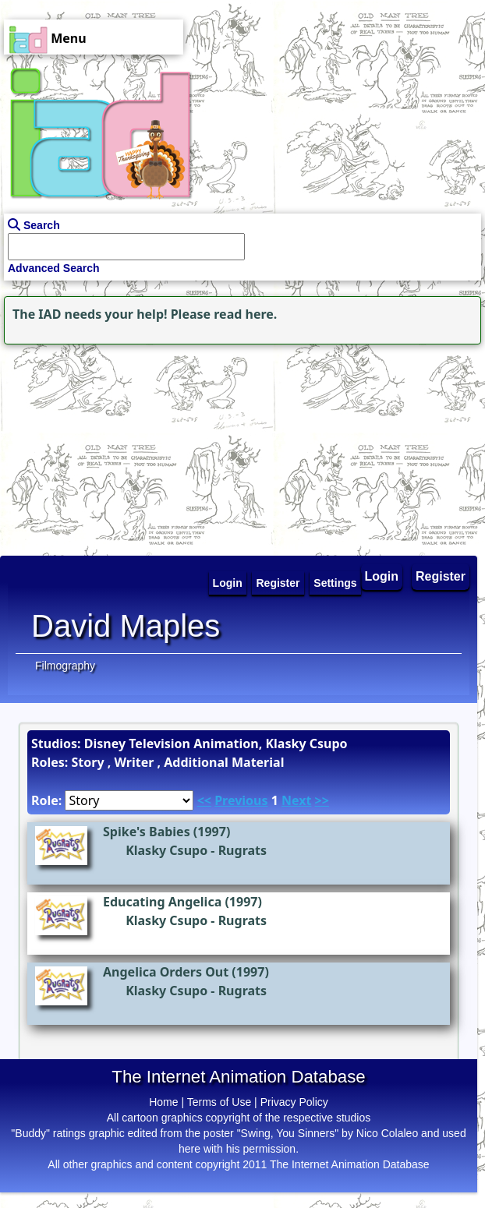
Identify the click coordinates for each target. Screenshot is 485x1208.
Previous (240, 800)
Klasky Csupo (166, 850)
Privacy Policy (294, 1102)
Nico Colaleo (387, 1133)
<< (204, 800)
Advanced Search (54, 268)
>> (322, 800)
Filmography (65, 665)
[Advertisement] (97, 445)
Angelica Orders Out (165, 971)
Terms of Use (219, 1102)
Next (296, 800)
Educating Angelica (162, 901)
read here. (245, 314)
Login (382, 576)
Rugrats (242, 850)
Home (163, 1102)
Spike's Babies (146, 831)
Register (441, 576)
